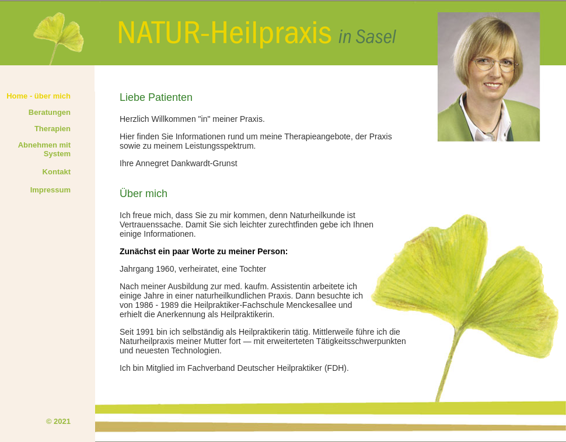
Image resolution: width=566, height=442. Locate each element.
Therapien (52, 128)
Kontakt (57, 171)
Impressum (50, 189)
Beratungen (50, 112)
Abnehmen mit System (44, 149)
